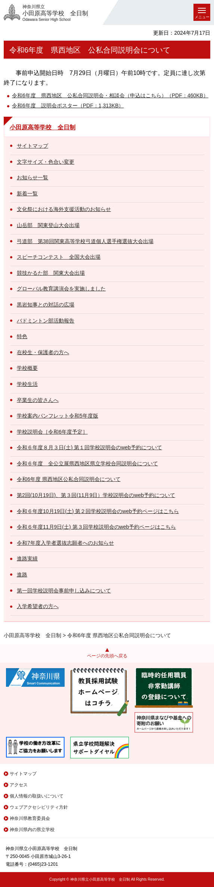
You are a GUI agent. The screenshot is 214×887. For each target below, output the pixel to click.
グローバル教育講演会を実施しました (61, 289)
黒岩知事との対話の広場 (45, 305)
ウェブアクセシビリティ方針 (39, 807)
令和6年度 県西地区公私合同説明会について (69, 479)
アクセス (19, 784)
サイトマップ (32, 146)
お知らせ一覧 (32, 177)
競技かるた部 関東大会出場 (51, 273)
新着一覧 (27, 193)
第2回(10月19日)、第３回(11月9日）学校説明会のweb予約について (96, 495)
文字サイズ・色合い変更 (45, 162)
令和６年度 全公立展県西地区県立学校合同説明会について (87, 463)
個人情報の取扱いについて (36, 796)
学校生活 (27, 384)
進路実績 (27, 559)
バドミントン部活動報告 (45, 321)
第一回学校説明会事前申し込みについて (64, 591)
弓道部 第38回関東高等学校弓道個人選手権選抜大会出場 (85, 241)
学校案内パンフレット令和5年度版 (57, 416)
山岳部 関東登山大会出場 (48, 225)
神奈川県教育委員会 (30, 818)
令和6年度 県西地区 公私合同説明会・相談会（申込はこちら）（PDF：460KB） (110, 95)
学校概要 (27, 368)
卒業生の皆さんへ (38, 400)
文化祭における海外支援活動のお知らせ (64, 209)
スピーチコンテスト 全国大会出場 (58, 257)
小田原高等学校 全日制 (42, 127)
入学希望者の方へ (38, 606)
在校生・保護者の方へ (43, 352)
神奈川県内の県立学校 (32, 829)
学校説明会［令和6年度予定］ (52, 432)
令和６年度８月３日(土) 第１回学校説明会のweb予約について (89, 447)
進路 (22, 575)
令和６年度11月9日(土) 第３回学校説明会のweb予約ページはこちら (96, 527)
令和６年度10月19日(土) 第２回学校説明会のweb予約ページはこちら (98, 511)
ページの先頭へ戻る (107, 655)
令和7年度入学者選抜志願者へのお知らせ (65, 543)
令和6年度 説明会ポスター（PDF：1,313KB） (68, 105)
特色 (22, 336)
